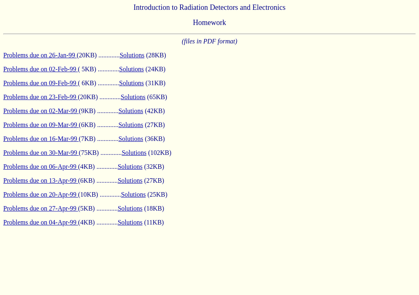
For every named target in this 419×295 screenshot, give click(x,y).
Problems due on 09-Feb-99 (40, 82)
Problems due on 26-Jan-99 (40, 55)
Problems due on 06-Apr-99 (40, 166)
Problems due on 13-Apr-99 (40, 180)
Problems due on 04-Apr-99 (40, 222)
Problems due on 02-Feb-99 (40, 69)
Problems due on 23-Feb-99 (40, 96)
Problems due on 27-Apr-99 (40, 208)
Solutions (131, 55)
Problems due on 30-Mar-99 (41, 152)
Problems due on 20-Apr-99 (40, 194)
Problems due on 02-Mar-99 (41, 110)
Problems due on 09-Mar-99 (41, 124)
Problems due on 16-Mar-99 (41, 138)
